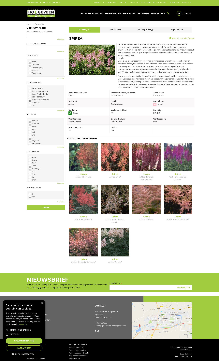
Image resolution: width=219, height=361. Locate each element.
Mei (32, 132)
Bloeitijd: (31, 114)
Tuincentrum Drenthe (35, 344)
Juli (31, 138)
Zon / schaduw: (34, 82)
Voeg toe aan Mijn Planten (183, 38)
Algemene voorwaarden (78, 353)
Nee (32, 197)
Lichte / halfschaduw (39, 94)
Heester (33, 70)
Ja (31, 194)
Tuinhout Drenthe (33, 347)
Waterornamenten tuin (35, 350)
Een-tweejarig (36, 67)
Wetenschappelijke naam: (39, 32)
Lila (31, 177)
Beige (32, 157)
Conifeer (34, 64)
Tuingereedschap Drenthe (79, 350)
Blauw (33, 160)
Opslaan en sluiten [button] (24, 341)
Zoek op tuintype (146, 29)
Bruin (32, 163)
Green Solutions (186, 347)
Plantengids (84, 29)
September (35, 143)
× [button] (42, 303)
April (32, 129)
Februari (34, 123)
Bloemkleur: (33, 151)
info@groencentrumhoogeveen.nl (111, 323)
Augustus (34, 140)
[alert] (24, 329)
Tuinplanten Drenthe (35, 353)
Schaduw (34, 102)
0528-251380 (101, 320)
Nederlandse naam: (36, 44)
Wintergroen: (34, 188)
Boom (32, 62)
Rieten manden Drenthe (36, 356)
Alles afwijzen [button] (24, 348)
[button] (24, 354)
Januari (33, 121)
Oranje (33, 180)
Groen (33, 174)
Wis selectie (60, 40)
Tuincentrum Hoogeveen (36, 341)
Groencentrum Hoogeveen (106, 308)
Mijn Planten (177, 29)
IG (98, 328)
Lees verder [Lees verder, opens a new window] (23, 324)
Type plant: (32, 55)
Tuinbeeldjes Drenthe (77, 347)
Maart (33, 126)
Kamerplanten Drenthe (78, 341)
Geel (32, 166)
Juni (32, 135)
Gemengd (34, 168)
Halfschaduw (36, 88)
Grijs (32, 171)
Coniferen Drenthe (76, 344)
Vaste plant (35, 73)
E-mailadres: (116, 280)
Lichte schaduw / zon (39, 100)
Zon (32, 105)
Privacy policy (74, 356)
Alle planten (115, 29)
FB (95, 328)
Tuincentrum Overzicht (183, 354)
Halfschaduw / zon (38, 91)
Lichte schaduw (37, 97)
